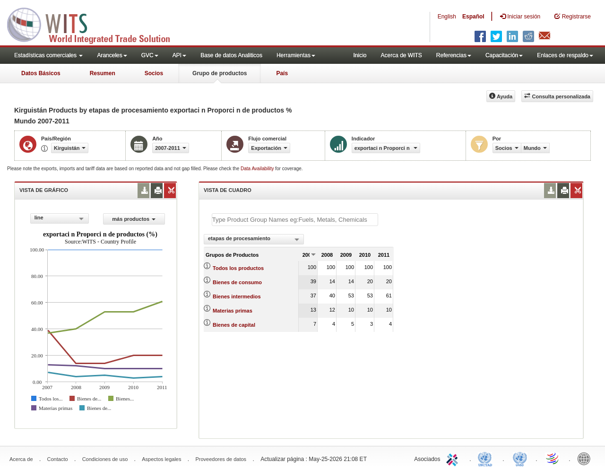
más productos (134, 219)
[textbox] (295, 219)
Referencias (453, 55)
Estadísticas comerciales (48, 55)
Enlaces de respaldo (565, 55)
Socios (154, 73)
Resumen (102, 73)
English (447, 16)
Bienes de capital (234, 325)
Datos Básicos (40, 73)
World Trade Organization (553, 458)
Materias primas (232, 310)
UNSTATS (519, 458)
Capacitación (504, 55)
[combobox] (59, 218)
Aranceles (112, 55)
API (179, 55)
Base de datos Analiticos (231, 55)
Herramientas (296, 55)
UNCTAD (486, 458)
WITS (94, 23)
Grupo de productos (219, 73)
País (282, 73)
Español (473, 16)
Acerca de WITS (401, 55)
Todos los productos (238, 268)
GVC (149, 55)
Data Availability (258, 168)
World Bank (586, 458)
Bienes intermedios (236, 296)
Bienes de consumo (237, 282)
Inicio (359, 55)
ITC (453, 458)
